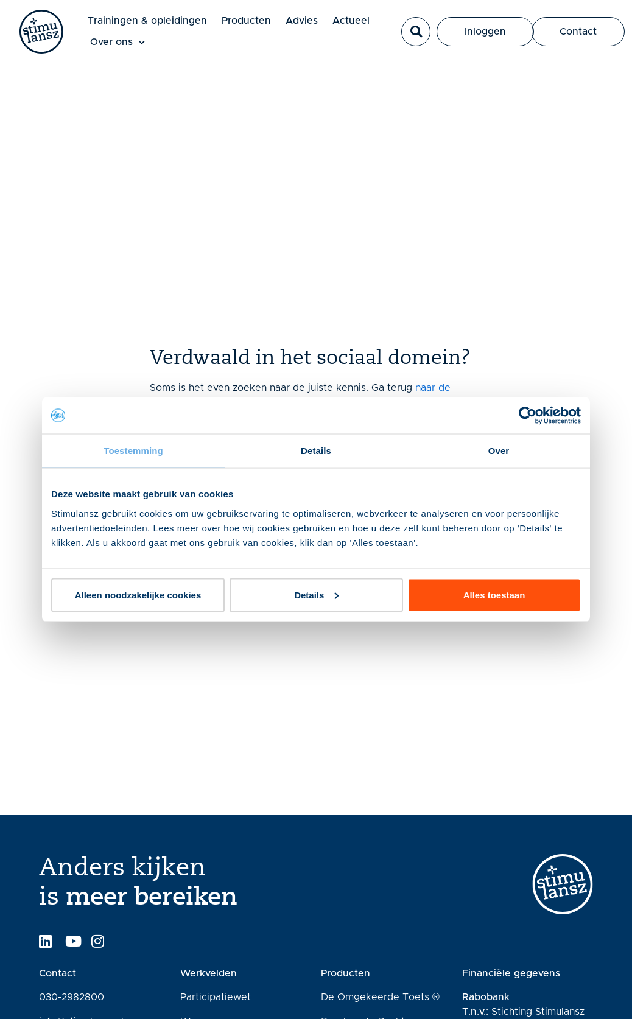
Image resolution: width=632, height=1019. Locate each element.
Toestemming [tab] (133, 451)
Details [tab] (316, 451)
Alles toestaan (494, 594)
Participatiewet (215, 997)
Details (316, 594)
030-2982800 (71, 997)
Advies (302, 21)
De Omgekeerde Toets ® (380, 997)
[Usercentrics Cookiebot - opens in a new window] (527, 416)
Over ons (117, 42)
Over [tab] (499, 451)
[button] (415, 31)
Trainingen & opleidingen (147, 21)
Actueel (351, 21)
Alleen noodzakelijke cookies (138, 594)
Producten (246, 21)
